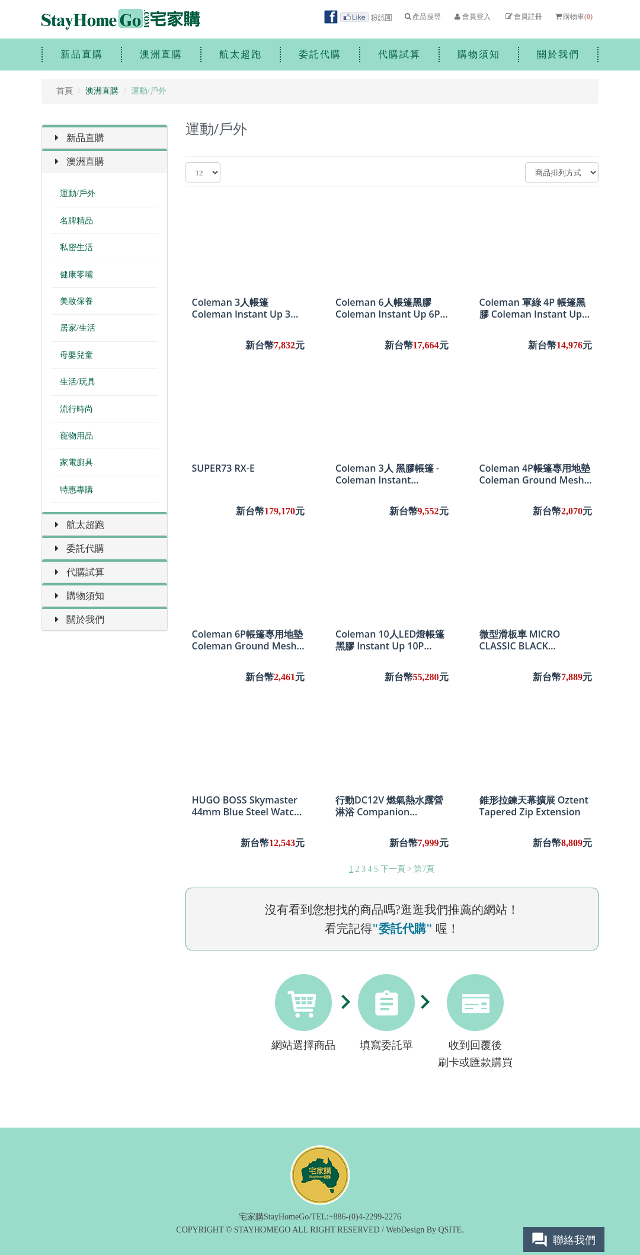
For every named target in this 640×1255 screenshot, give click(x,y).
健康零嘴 (76, 274)
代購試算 (399, 54)
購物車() (573, 16)
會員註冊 (523, 16)
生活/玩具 (77, 381)
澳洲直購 (161, 54)
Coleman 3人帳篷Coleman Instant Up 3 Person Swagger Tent (241, 308)
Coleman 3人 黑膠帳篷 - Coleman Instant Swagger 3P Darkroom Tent (387, 474)
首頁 (64, 91)
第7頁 (424, 869)
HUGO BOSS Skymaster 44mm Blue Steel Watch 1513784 (246, 806)
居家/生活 (77, 328)
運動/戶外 (77, 193)
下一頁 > (396, 869)
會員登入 (471, 16)
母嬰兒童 (76, 355)
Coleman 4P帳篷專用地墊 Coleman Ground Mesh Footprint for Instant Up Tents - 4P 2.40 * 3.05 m (534, 474)
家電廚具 (76, 462)
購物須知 (478, 54)
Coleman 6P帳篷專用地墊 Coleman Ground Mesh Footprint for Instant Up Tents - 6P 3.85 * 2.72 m (247, 640)
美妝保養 (76, 301)
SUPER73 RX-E (223, 468)
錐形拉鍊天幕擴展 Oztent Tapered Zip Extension (533, 806)
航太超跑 (240, 54)
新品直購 (81, 54)
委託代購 (320, 54)
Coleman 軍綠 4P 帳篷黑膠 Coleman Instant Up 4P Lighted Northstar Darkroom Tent (532, 308)
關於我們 (558, 54)
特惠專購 (76, 489)
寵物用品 (76, 435)
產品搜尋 (422, 16)
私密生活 (76, 247)
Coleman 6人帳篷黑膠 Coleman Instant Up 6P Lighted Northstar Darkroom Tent (387, 308)
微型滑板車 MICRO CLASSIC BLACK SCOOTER (520, 640)
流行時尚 (76, 409)
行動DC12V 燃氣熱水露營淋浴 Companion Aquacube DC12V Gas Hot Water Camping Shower (389, 806)
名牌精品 (76, 220)
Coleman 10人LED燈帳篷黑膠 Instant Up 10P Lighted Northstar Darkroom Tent (389, 640)
